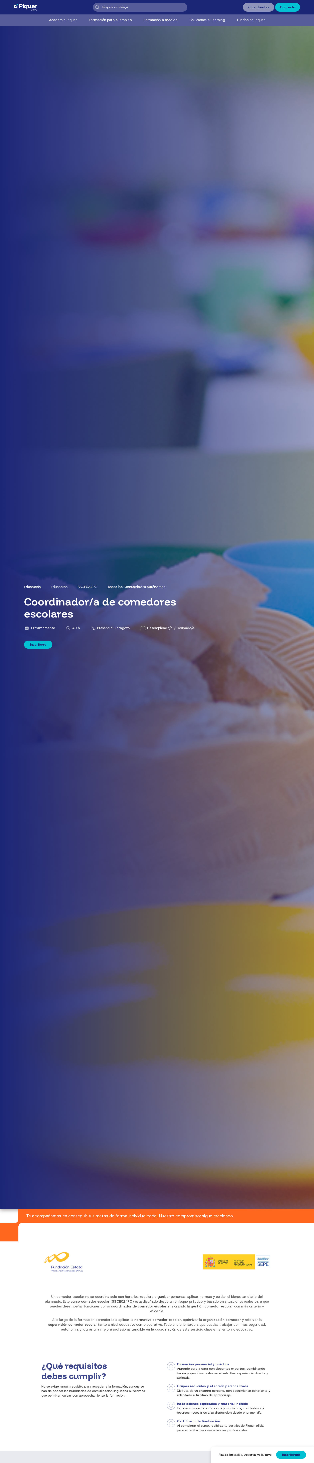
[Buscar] (140, 7)
